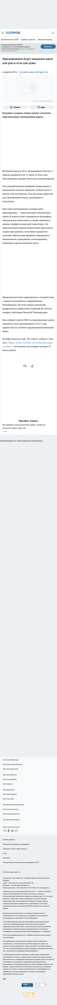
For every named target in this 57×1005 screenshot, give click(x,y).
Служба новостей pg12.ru (33, 72)
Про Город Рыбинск (10, 794)
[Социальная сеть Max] (42, 107)
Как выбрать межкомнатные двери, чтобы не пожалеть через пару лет (28, 428)
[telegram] (33, 366)
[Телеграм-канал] (15, 107)
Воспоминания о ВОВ (9, 39)
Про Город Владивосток (11, 814)
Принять (48, 46)
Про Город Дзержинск (11, 809)
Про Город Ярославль (10, 769)
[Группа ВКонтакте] (5, 830)
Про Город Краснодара (11, 820)
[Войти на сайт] (53, 32)
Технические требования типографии (16, 844)
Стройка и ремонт (28, 39)
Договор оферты (9, 839)
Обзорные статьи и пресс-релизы (15, 849)
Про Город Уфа (8, 799)
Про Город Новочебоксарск (12, 764)
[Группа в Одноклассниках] (8, 830)
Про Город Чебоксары (10, 760)
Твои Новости (8, 784)
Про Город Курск (9, 790)
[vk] (25, 366)
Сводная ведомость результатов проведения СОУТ (21, 862)
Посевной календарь (46, 39)
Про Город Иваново (10, 779)
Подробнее (46, 931)
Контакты (6, 858)
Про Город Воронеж (10, 775)
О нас (5, 853)
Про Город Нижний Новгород (13, 805)
